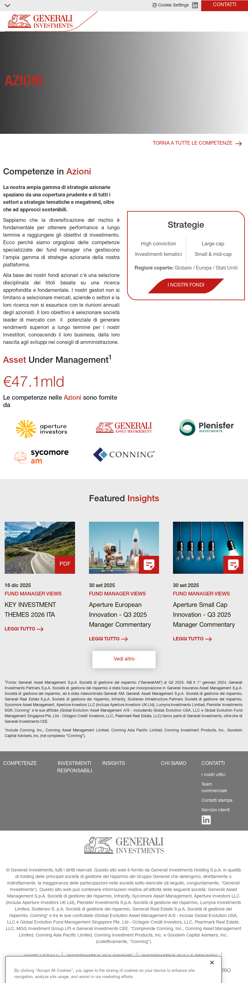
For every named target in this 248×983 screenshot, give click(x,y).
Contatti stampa (217, 801)
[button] (170, 5)
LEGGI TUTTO (24, 629)
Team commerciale (214, 788)
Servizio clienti (216, 810)
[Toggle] (239, 21)
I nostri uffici (213, 775)
